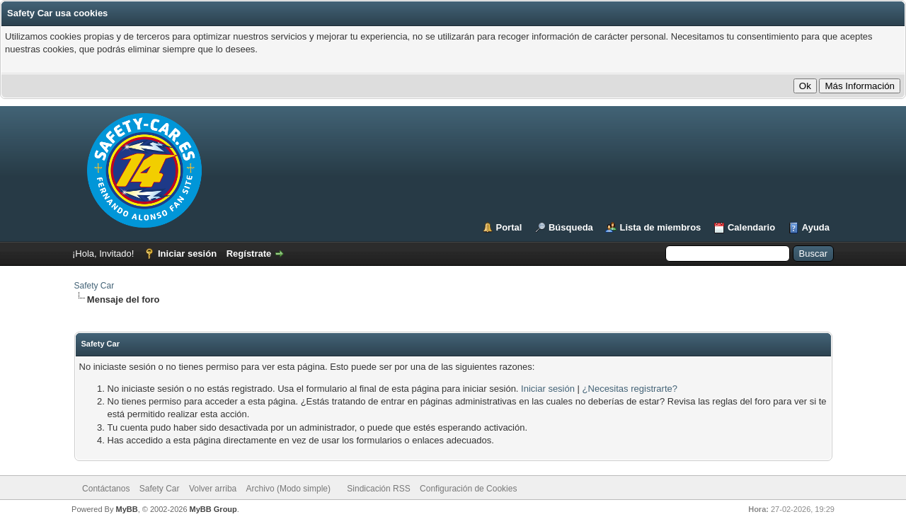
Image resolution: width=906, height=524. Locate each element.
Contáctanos (106, 489)
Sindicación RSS (378, 489)
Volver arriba (212, 489)
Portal (509, 227)
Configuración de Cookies (468, 489)
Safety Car (94, 286)
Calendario (751, 227)
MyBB (126, 509)
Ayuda (816, 227)
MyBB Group (213, 509)
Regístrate (249, 253)
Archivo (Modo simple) (288, 489)
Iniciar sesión (187, 253)
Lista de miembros (660, 227)
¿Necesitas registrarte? (630, 388)
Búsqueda (571, 227)
